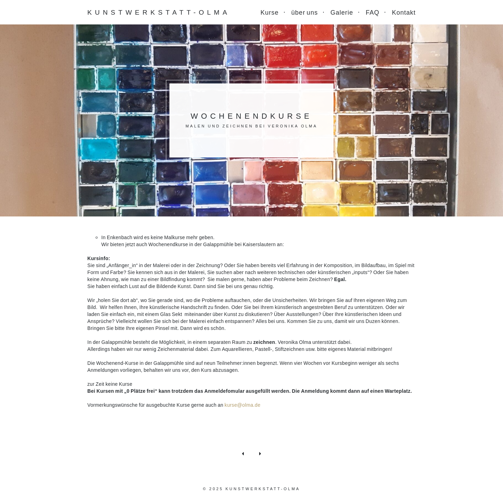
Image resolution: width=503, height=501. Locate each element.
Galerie (341, 12)
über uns (304, 12)
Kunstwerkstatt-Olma (158, 12)
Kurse (270, 12)
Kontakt (404, 12)
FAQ (372, 12)
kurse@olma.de (243, 405)
